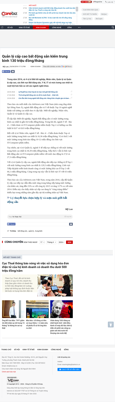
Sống (66, 350)
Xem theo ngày (30, 242)
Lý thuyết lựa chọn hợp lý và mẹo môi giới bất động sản (38, 92)
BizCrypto (99, 19)
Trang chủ (6, 350)
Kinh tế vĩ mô (29, 350)
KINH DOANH (41, 27)
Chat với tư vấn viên (69, 369)
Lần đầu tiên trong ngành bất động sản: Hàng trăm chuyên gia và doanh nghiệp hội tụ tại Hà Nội (52, 98)
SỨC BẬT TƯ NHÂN (90, 14)
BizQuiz (104, 14)
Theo (40, 217)
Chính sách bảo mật (9, 372)
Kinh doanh (36, 66)
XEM (69, 242)
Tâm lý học (87, 19)
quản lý (31, 231)
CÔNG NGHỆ (56, 27)
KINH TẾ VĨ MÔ (24, 27)
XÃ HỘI (10, 27)
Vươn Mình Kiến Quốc (90, 10)
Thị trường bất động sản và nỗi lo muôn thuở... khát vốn (38, 95)
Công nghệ (56, 350)
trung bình (38, 231)
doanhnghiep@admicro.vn (71, 364)
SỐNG (69, 27)
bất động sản (23, 231)
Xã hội (17, 350)
